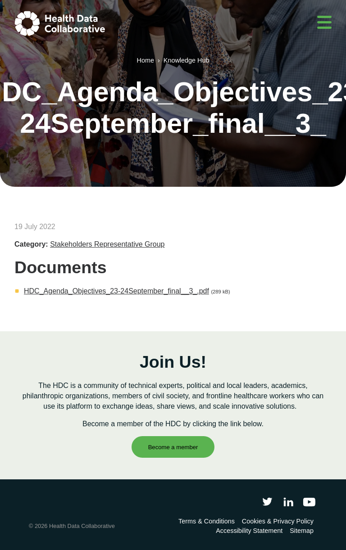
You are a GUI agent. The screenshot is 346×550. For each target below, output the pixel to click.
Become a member (173, 447)
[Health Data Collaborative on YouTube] (309, 501)
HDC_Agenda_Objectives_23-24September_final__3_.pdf (116, 291)
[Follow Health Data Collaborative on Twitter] (267, 501)
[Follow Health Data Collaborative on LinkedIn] (288, 501)
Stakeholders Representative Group (107, 244)
